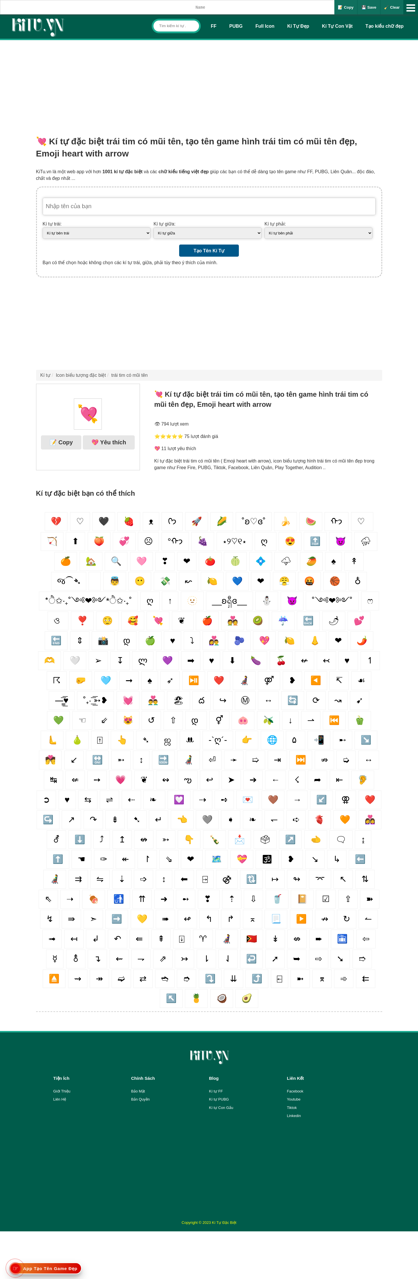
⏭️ (300, 760)
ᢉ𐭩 (172, 521)
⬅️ (360, 859)
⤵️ (210, 978)
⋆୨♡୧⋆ (234, 541)
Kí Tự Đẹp (298, 26)
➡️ (116, 919)
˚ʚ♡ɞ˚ (254, 521)
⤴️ (257, 978)
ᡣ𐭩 (336, 521)
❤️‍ (218, 680)
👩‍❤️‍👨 (214, 640)
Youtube (294, 1099)
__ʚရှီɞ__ (229, 600)
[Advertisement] (209, 83)
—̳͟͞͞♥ (62, 700)
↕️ (164, 879)
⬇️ (79, 839)
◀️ (315, 680)
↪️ (48, 819)
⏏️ (54, 978)
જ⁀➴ (68, 581)
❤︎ (260, 581)
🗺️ (216, 859)
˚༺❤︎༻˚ (332, 600)
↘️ (366, 740)
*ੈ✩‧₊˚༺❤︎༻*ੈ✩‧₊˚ (88, 600)
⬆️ (58, 859)
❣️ (82, 620)
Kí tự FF (216, 1091)
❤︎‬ (338, 640)
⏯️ (193, 680)
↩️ (251, 958)
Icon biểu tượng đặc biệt (81, 375)
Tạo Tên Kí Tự (209, 250)
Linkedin (294, 1116)
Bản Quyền (140, 1099)
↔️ (368, 760)
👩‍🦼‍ (244, 680)
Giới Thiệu (62, 1091)
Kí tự (45, 375)
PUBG (236, 26)
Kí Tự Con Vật (337, 26)
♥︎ (211, 660)
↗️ (290, 839)
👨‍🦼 (54, 879)
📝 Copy (345, 7)
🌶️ (362, 640)
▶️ (301, 919)
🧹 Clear (392, 7)
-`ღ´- (218, 740)
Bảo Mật (138, 1091)
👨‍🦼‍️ (188, 760)
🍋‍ (289, 640)
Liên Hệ (59, 1099)
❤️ (370, 799)
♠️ (149, 680)
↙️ (321, 799)
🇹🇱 (251, 939)
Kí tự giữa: (164, 223)
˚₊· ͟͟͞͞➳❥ (95, 700)
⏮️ (334, 720)
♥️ (67, 799)
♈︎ (203, 939)
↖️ (171, 998)
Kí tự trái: (52, 223)
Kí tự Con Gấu (221, 1107)
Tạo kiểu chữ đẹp (384, 26)
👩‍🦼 (226, 939)
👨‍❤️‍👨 (153, 700)
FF (214, 26)
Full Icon (264, 26)
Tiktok (292, 1107)
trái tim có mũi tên (129, 375)
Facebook (295, 1091)
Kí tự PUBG (219, 1099)
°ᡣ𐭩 (175, 541)
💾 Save (368, 7)
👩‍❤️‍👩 (370, 819)
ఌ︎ (188, 779)
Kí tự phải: (275, 223)
